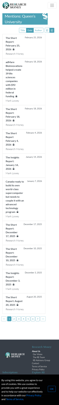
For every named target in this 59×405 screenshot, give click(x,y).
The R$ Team (39, 357)
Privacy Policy (38, 369)
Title (22, 30)
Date (30, 30)
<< (4, 318)
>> (43, 318)
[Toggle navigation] (52, 5)
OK (52, 395)
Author (38, 30)
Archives (36, 376)
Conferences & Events (42, 379)
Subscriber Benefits (11, 376)
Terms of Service (39, 366)
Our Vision (37, 354)
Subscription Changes (12, 379)
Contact (35, 363)
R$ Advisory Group (41, 360)
